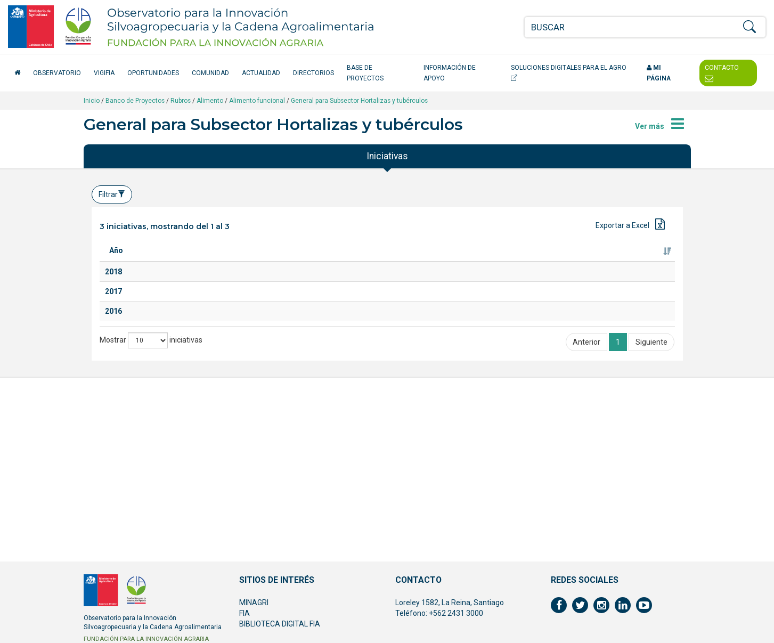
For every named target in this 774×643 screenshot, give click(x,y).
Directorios (313, 73)
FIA (244, 613)
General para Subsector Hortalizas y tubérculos (359, 100)
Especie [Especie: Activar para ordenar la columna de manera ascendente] (325, 261)
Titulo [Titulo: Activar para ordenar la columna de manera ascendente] (159, 261)
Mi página (659, 73)
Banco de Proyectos (135, 100)
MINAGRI (253, 602)
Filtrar (112, 194)
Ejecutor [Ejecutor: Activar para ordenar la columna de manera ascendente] (548, 261)
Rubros (180, 100)
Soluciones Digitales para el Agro (568, 73)
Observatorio (57, 73)
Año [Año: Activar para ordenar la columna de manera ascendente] (116, 261)
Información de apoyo (449, 73)
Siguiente (651, 491)
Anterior (586, 491)
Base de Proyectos (365, 73)
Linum (155, 407)
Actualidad (261, 73)
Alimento (210, 100)
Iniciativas (387, 156)
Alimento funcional (257, 100)
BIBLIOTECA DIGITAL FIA (279, 624)
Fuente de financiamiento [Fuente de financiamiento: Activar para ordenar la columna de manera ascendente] (626, 255)
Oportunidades (153, 73)
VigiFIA (104, 73)
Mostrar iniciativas (151, 490)
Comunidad (210, 73)
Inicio (92, 100)
